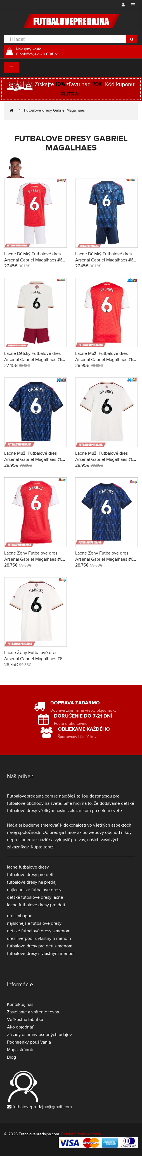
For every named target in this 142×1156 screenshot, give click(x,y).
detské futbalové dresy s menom (38, 931)
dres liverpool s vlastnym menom (39, 938)
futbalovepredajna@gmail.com (42, 1107)
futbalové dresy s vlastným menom (41, 953)
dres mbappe (19, 916)
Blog (11, 1057)
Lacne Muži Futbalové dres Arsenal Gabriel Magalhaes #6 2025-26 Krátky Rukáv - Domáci (106, 360)
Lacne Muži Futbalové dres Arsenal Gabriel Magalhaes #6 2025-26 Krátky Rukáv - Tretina (105, 459)
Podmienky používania (29, 1042)
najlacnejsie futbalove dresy (34, 890)
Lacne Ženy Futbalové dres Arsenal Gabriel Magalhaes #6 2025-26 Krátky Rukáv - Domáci (35, 559)
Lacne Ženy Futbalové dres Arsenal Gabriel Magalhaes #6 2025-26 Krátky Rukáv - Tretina (34, 659)
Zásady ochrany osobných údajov (39, 1034)
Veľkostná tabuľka (25, 1019)
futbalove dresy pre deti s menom (39, 946)
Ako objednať (20, 1027)
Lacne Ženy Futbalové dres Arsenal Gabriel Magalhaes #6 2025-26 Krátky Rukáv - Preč (104, 559)
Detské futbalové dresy (81, 1134)
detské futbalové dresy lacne (35, 897)
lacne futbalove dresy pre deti (36, 905)
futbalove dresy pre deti (30, 874)
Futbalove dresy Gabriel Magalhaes (54, 110)
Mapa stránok (20, 1050)
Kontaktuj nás (20, 1004)
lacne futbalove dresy (28, 867)
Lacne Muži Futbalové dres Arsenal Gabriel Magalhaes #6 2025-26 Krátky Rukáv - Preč (33, 459)
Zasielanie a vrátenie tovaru (34, 1012)
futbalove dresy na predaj (31, 882)
